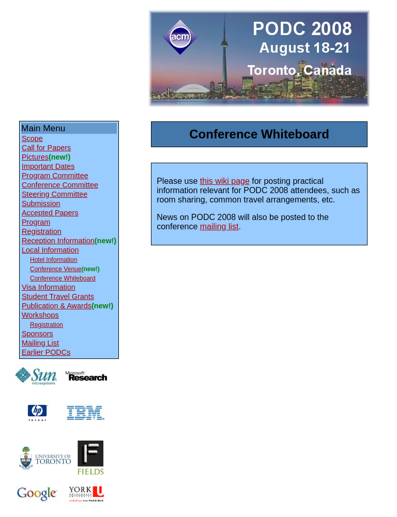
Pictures (35, 157)
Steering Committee (54, 194)
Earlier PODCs (46, 352)
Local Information (50, 250)
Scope (32, 138)
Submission (41, 203)
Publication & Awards (56, 306)
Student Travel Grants (58, 296)
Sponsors (37, 334)
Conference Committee (60, 185)
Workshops (40, 315)
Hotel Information (53, 259)
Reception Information (58, 241)
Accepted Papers (50, 213)
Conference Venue (55, 269)
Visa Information (48, 287)
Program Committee (55, 175)
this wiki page (225, 181)
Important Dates (48, 166)
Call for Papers (46, 148)
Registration (42, 231)
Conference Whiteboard (63, 278)
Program (36, 222)
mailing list (219, 226)
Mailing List (40, 343)
